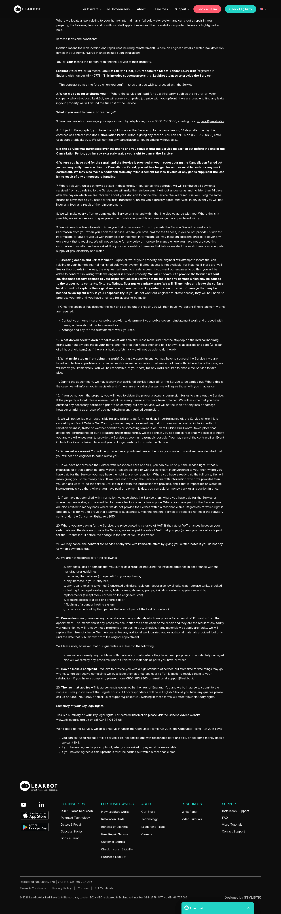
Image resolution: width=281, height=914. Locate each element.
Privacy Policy (62, 888)
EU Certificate (104, 888)
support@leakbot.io (210, 121)
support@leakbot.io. (181, 678)
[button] (73, 804)
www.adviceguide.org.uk (72, 719)
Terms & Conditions (33, 888)
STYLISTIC (252, 897)
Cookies (83, 888)
